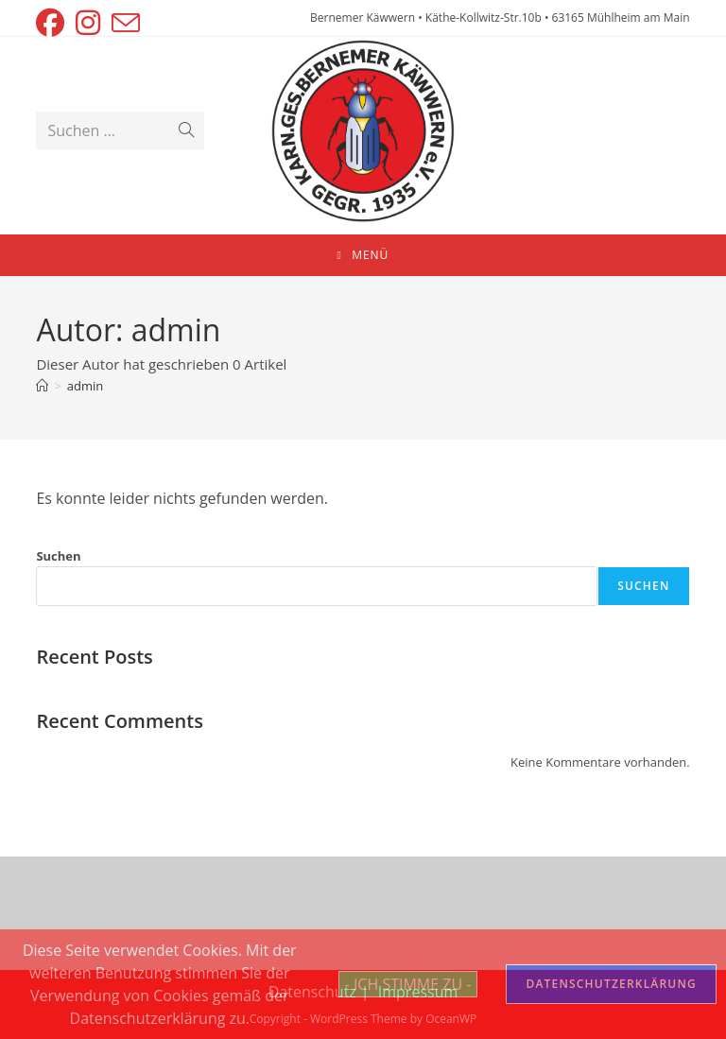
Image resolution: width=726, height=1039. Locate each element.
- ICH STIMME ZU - (408, 984)
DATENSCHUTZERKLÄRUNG (611, 984)
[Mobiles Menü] (363, 255)
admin (85, 385)
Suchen (58, 555)
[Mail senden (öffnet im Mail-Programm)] (126, 23)
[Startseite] (42, 385)
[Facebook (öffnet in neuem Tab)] (53, 23)
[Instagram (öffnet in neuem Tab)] (88, 23)
